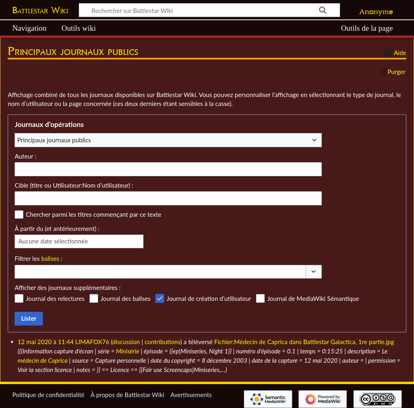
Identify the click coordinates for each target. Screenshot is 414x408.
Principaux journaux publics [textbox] (54, 140)
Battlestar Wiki (40, 10)
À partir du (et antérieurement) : (57, 228)
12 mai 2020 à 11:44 (46, 341)
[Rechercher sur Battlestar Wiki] (209, 10)
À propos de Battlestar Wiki (127, 394)
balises (50, 258)
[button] (314, 272)
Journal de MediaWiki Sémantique (313, 298)
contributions (162, 341)
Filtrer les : (38, 258)
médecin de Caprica (43, 360)
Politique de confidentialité (48, 394)
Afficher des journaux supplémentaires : (67, 287)
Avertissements (190, 394)
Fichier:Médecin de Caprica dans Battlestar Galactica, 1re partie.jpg (304, 341)
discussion (126, 341)
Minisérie (127, 351)
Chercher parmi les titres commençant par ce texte (93, 214)
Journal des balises (126, 298)
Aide (394, 53)
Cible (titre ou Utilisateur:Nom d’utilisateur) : (74, 185)
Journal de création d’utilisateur (209, 298)
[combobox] (168, 140)
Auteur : (25, 156)
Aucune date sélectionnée (53, 241)
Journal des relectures (55, 298)
